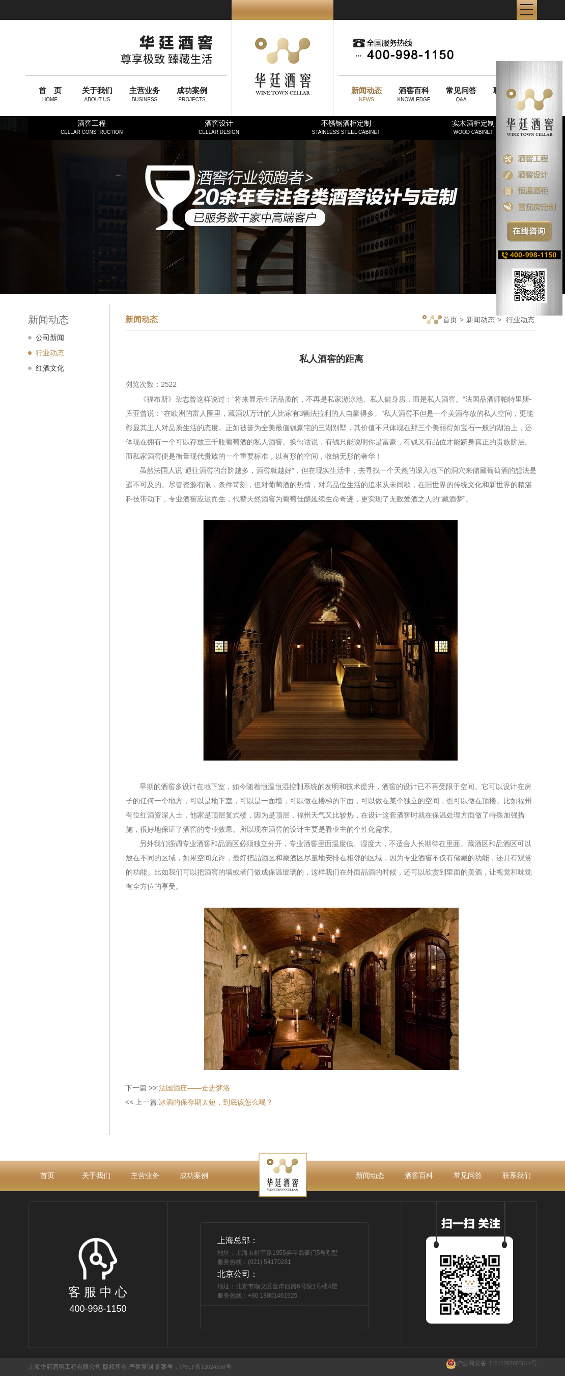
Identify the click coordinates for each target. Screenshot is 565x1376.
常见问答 (468, 1175)
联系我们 (516, 1175)
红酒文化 (50, 368)
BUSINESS (144, 94)
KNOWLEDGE (413, 94)
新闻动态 (480, 320)
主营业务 (145, 1175)
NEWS (366, 94)
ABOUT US (97, 94)
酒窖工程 (92, 127)
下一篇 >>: (177, 1088)
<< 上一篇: (199, 1102)
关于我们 (96, 1175)
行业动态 (50, 353)
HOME (50, 94)
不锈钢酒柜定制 (346, 127)
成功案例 (194, 1175)
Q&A (461, 94)
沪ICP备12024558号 (205, 1366)
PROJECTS (192, 94)
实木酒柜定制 (473, 127)
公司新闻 (50, 337)
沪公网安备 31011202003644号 (491, 1363)
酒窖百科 (419, 1175)
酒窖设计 (219, 127)
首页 (439, 320)
